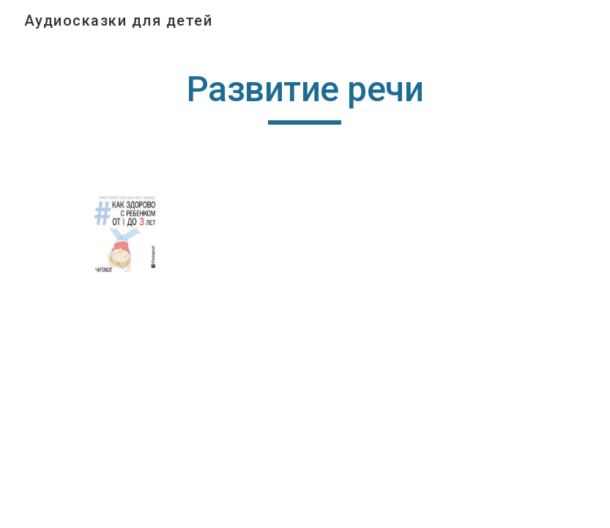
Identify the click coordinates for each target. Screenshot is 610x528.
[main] (305, 96)
